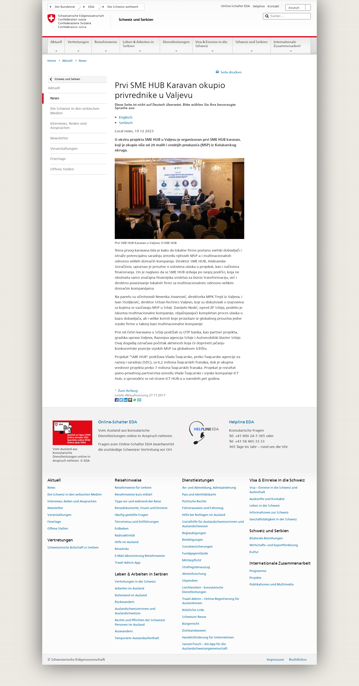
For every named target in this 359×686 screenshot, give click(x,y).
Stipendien (190, 581)
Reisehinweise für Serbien (133, 487)
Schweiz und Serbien (251, 46)
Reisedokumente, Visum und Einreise (141, 508)
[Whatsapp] (135, 400)
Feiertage (54, 521)
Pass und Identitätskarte (199, 494)
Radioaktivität (125, 535)
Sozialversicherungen (197, 546)
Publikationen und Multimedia (271, 584)
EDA (91, 7)
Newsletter (55, 508)
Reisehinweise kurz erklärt (133, 494)
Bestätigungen (192, 540)
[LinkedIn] (126, 400)
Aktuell (56, 46)
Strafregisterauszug (196, 567)
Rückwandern (124, 602)
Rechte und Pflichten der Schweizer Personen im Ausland (140, 622)
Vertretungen (78, 46)
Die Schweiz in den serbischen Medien (74, 494)
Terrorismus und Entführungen (137, 521)
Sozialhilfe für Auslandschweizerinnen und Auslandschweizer (213, 524)
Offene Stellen (57, 528)
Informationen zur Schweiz (269, 512)
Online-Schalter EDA (117, 422)
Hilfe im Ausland (126, 542)
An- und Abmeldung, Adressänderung (209, 487)
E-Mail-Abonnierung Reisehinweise (140, 556)
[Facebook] (117, 400)
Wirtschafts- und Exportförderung (273, 545)
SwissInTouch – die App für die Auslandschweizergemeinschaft (204, 646)
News (51, 487)
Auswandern (124, 631)
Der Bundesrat (65, 7)
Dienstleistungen (176, 46)
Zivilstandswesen (194, 630)
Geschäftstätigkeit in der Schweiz (273, 519)
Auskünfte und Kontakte (267, 499)
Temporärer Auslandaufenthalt (137, 638)
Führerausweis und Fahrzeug (202, 508)
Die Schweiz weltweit (122, 7)
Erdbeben (122, 528)
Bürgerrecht (190, 623)
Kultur (254, 552)
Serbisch (126, 122)
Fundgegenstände (195, 553)
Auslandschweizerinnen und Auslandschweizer (135, 611)
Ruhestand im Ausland (131, 595)
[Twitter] (121, 400)
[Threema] (130, 400)
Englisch (125, 117)
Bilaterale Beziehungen (266, 538)
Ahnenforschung (194, 574)
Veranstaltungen (59, 515)
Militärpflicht (191, 560)
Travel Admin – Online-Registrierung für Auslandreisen (210, 601)
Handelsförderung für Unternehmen (208, 637)
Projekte (255, 578)
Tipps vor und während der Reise (138, 501)
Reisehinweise (106, 46)
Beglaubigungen (194, 533)
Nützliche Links (193, 610)
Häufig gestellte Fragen (131, 515)
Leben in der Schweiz (264, 506)
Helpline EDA (241, 422)
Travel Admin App (127, 562)
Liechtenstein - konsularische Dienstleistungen (202, 590)
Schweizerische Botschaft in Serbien (73, 547)
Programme (257, 571)
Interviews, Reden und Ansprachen (72, 501)
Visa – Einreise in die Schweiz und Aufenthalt (273, 490)
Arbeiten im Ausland (129, 588)
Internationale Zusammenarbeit (291, 46)
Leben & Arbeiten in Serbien (140, 46)
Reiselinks (122, 549)
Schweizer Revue (194, 617)
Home (51, 60)
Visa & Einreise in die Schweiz (212, 46)
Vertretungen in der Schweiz (135, 581)
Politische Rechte (194, 501)
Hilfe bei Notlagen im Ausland (203, 515)
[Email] (139, 400)
